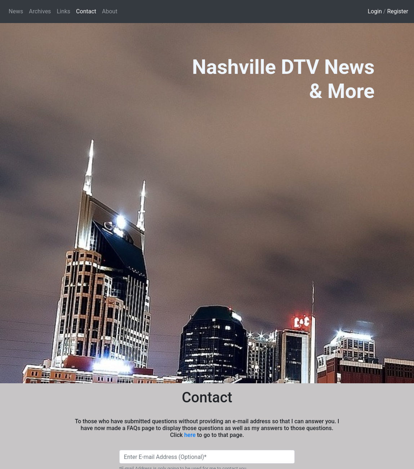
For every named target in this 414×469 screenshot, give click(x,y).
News (16, 11)
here (190, 435)
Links (63, 11)
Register (397, 11)
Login (375, 11)
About (109, 11)
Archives (40, 11)
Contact (87, 11)
